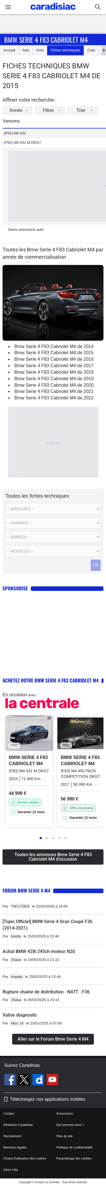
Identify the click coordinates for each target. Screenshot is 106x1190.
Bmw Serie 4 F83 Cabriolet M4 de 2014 (54, 346)
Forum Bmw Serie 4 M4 (26, 890)
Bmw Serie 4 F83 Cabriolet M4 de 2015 (54, 352)
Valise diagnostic (20, 1015)
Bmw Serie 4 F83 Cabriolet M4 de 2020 (54, 385)
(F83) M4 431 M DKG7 (22, 142)
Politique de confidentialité (75, 1147)
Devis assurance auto (26, 229)
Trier (86, 110)
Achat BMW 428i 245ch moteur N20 (39, 951)
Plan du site (65, 1136)
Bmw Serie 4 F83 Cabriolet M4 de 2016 (54, 359)
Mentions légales (15, 1147)
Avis (25, 50)
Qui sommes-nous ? (70, 1124)
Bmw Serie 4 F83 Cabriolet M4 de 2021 (54, 391)
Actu (40, 50)
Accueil (9, 50)
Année (20, 110)
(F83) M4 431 (15, 133)
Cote (91, 50)
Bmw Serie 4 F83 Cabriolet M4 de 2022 (54, 397)
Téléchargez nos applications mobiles (47, 1099)
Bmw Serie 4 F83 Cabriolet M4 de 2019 (54, 378)
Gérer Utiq (10, 1169)
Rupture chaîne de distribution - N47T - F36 (46, 992)
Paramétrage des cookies (74, 1158)
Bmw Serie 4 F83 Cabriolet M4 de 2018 (54, 372)
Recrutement (12, 1136)
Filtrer (53, 110)
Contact (8, 1113)
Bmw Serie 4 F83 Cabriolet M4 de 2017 (54, 365)
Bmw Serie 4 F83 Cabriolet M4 (46, 39)
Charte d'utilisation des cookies (24, 1158)
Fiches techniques (65, 50)
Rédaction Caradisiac (18, 1124)
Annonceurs (65, 1113)
